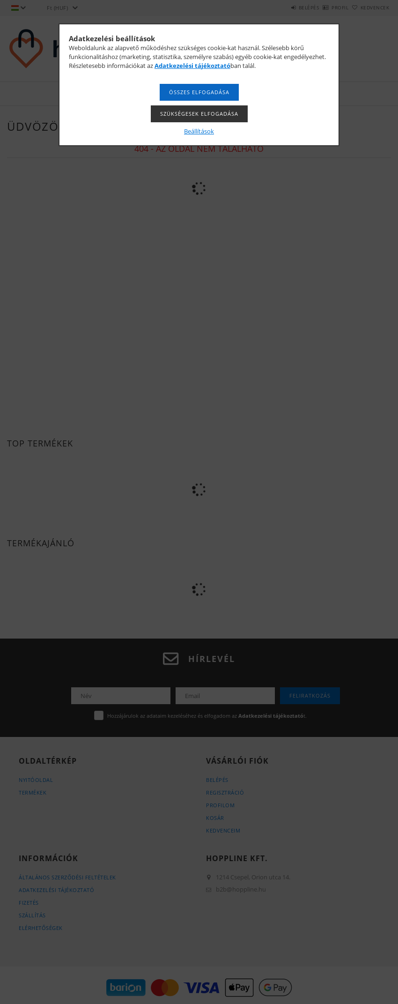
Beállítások (199, 131)
